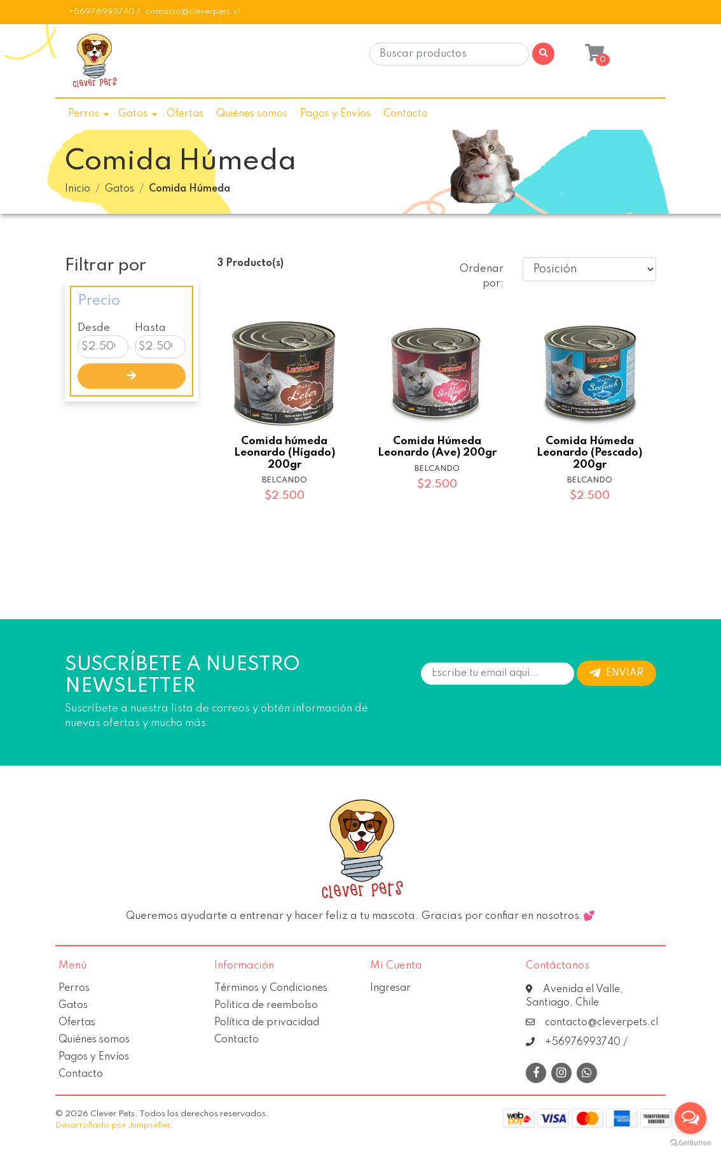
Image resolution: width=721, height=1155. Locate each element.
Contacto (405, 114)
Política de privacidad (266, 1023)
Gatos (133, 114)
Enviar (616, 673)
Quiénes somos (251, 114)
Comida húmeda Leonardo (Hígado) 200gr (284, 453)
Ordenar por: (482, 276)
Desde (94, 328)
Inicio (77, 189)
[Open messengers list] (690, 1118)
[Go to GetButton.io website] (690, 1142)
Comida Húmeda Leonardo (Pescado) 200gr (589, 453)
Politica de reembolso (266, 1005)
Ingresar (390, 988)
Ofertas (185, 114)
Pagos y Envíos (335, 114)
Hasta (150, 328)
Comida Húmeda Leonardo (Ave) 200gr (437, 447)
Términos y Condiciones (270, 988)
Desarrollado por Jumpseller (112, 1125)
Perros (83, 114)
